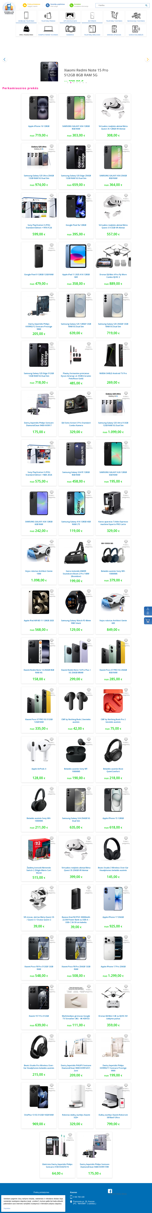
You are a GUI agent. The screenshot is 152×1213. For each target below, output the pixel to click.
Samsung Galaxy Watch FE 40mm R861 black (76, 621)
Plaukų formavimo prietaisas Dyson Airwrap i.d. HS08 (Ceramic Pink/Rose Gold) (76, 376)
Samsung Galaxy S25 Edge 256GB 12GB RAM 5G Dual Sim (76, 177)
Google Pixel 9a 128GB (76, 225)
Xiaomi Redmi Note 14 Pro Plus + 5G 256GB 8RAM (76, 671)
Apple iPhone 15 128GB (113, 818)
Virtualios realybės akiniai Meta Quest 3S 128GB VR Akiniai (113, 127)
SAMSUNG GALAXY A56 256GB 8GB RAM (113, 177)
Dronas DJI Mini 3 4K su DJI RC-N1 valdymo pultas (113, 1017)
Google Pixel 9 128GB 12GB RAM (38, 274)
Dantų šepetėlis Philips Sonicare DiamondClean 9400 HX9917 (39, 424)
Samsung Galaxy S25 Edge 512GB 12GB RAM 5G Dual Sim (39, 374)
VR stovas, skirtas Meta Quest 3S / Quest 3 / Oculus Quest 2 (39, 918)
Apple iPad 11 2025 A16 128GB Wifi (76, 275)
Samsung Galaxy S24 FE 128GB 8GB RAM (76, 473)
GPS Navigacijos (70, 21)
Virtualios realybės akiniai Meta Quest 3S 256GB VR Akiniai (76, 869)
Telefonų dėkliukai (92, 35)
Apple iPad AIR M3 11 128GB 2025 (39, 620)
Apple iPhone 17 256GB (113, 917)
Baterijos (92, 21)
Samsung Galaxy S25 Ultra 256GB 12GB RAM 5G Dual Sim (39, 177)
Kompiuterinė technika (48, 35)
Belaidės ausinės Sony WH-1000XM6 (113, 572)
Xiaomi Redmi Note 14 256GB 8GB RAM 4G (39, 671)
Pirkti (88, 68)
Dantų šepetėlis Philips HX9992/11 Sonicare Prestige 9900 (113, 1068)
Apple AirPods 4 (39, 769)
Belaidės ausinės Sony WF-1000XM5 (76, 770)
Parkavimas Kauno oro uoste (117, 1200)
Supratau (7, 1208)
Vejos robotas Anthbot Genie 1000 (38, 572)
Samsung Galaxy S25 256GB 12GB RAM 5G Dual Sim (113, 325)
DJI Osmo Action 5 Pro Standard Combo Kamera (76, 424)
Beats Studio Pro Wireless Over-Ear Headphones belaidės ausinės (39, 1066)
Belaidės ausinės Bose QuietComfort (113, 770)
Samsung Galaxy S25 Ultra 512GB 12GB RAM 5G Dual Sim (113, 424)
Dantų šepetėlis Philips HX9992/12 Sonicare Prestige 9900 (39, 326)
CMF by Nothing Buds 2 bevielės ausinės (76, 720)
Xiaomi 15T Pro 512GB (39, 1016)
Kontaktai (77, 4)
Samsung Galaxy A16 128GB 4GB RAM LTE (76, 523)
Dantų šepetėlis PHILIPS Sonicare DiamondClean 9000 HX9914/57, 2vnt (76, 1068)
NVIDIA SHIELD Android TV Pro (113, 373)
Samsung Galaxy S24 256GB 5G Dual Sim (76, 819)
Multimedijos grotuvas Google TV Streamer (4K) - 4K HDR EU (76, 1017)
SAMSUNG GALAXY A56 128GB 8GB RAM (76, 127)
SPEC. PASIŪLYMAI (26, 35)
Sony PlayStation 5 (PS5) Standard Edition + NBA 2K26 (39, 473)
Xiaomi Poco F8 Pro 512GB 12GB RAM (38, 967)
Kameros (70, 35)
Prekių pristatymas (33, 4)
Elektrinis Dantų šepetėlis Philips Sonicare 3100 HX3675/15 (57, 1165)
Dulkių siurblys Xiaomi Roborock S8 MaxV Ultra (113, 1116)
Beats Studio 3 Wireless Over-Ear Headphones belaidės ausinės (113, 869)
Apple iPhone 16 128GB (38, 126)
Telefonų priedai (48, 21)
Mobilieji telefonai (26, 21)
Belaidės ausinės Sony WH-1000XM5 (39, 819)
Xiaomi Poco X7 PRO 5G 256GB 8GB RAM (113, 671)
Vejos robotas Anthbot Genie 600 (113, 621)
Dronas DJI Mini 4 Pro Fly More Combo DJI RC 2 (113, 275)
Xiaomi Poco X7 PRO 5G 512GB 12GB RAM (39, 720)
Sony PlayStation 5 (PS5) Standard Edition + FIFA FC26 (39, 226)
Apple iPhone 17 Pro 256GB (113, 966)
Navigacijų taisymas (136, 21)
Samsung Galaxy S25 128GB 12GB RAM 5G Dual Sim (76, 325)
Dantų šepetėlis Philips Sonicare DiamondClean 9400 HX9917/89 (94, 1165)
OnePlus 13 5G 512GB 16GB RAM (39, 1115)
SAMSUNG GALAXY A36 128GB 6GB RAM (38, 523)
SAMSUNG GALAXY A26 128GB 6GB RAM (113, 473)
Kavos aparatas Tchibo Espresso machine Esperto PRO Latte (113, 523)
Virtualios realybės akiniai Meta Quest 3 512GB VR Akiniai (113, 226)
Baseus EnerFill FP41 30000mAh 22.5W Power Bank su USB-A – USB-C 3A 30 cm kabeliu (76, 920)
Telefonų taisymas (114, 21)
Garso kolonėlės (136, 35)
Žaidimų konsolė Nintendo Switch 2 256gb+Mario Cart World (38, 870)
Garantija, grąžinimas (57, 4)
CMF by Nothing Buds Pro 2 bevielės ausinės (113, 720)
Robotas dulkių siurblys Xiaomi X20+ (76, 1116)
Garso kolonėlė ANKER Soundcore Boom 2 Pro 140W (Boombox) (76, 574)
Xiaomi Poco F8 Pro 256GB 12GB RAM (76, 967)
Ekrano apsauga (114, 35)
